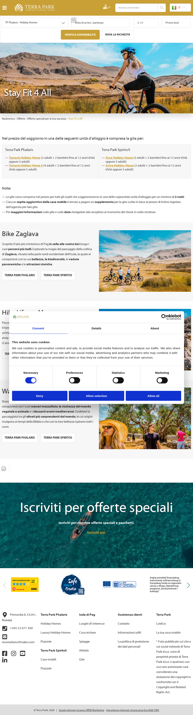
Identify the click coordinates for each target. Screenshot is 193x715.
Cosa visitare (87, 631)
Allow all (153, 396)
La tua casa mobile (168, 631)
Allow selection (96, 396)
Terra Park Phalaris (20, 148)
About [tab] (155, 328)
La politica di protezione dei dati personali (133, 643)
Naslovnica (8, 117)
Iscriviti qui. (96, 531)
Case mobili (48, 658)
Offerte (21, 117)
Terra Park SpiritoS (117, 148)
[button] (188, 584)
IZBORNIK (5, 8)
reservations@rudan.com (18, 638)
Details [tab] (96, 328)
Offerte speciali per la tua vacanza (46, 117)
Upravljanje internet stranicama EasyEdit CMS (132, 709)
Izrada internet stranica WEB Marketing (81, 709)
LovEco (161, 622)
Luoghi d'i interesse (92, 622)
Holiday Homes (51, 622)
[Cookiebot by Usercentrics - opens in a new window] (164, 317)
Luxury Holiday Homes (56, 631)
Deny (39, 396)
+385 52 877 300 (17, 627)
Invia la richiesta (117, 34)
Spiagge (84, 640)
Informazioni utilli (129, 631)
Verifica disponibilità (80, 34)
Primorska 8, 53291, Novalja (19, 616)
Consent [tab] (38, 328)
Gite (82, 658)
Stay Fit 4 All (75, 117)
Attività (84, 649)
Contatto (123, 622)
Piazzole (46, 640)
